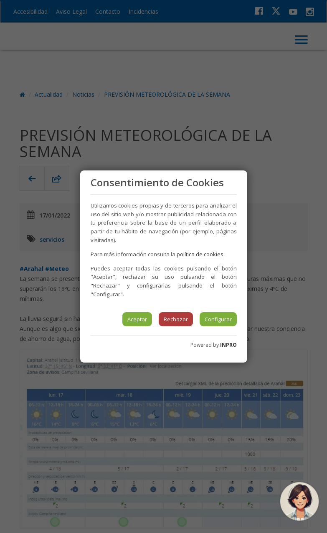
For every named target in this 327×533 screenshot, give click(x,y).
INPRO (228, 344)
